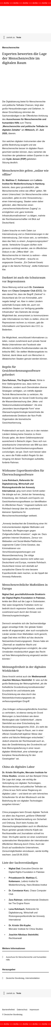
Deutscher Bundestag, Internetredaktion (23, 978)
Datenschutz (22, 1009)
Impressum (34, 1009)
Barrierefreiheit (8, 1009)
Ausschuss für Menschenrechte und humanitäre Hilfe (26, 958)
